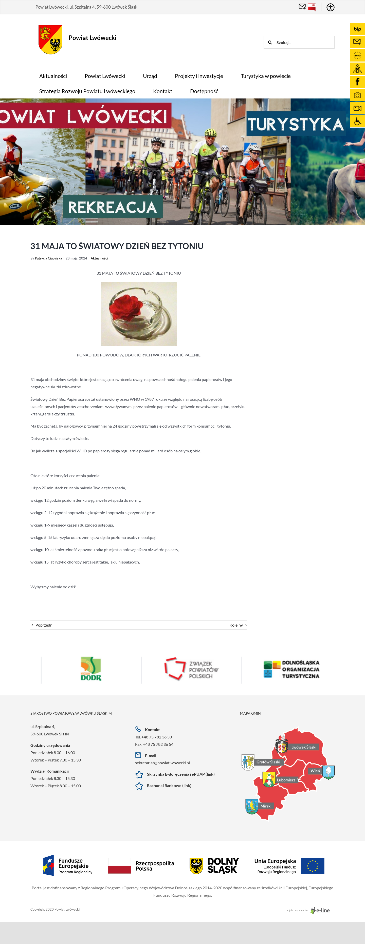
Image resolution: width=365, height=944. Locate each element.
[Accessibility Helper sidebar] (330, 7)
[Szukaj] (270, 42)
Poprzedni (44, 624)
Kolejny (236, 624)
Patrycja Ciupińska (48, 258)
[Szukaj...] (299, 42)
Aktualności (99, 258)
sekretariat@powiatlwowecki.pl (162, 762)
